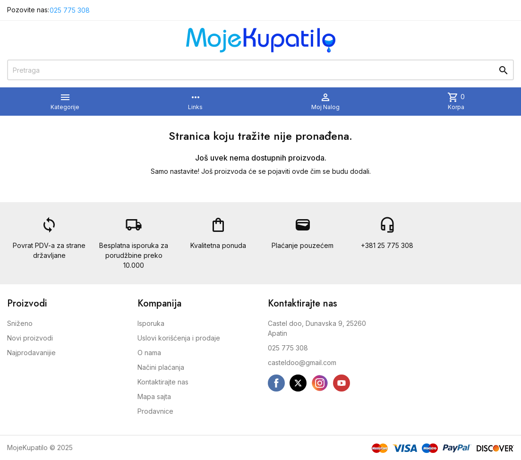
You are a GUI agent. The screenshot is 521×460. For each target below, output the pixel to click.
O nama (149, 353)
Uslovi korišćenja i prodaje (178, 338)
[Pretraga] (260, 69)
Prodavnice (155, 411)
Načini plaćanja (160, 367)
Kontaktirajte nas (162, 382)
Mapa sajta (154, 396)
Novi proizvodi (30, 338)
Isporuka (150, 323)
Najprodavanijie (31, 353)
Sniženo (20, 323)
